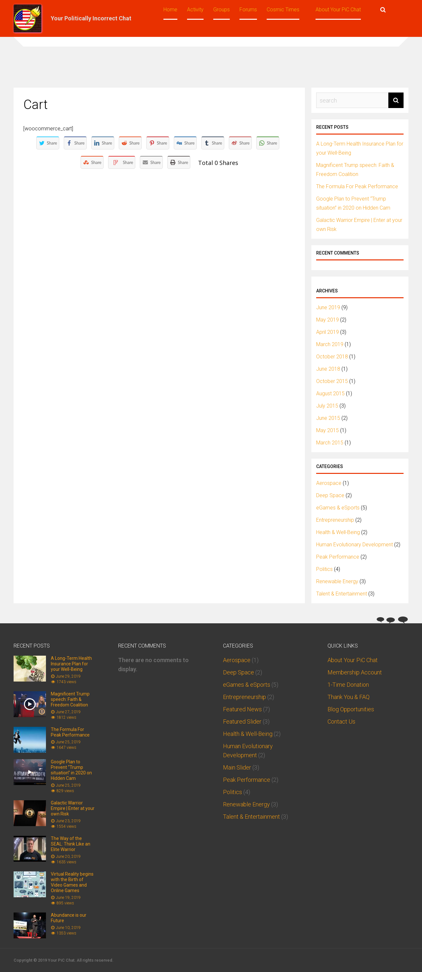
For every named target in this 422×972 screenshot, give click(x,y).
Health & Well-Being (338, 532)
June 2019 (328, 307)
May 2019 (327, 320)
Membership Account (355, 672)
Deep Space (330, 495)
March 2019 (329, 344)
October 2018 (332, 357)
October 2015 (332, 381)
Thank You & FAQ (349, 697)
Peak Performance (337, 557)
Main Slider (237, 767)
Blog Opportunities (351, 709)
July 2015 (327, 406)
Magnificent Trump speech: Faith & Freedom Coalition (70, 699)
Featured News (242, 709)
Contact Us (341, 721)
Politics (324, 569)
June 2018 (328, 369)
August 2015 (330, 393)
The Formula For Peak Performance (357, 186)
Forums (248, 9)
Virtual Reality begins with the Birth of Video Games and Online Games (72, 882)
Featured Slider (242, 721)
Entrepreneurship (335, 520)
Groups (221, 9)
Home (170, 9)
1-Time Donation (348, 684)
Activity (195, 9)
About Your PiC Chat (338, 9)
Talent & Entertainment (341, 594)
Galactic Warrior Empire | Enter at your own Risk (72, 808)
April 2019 (327, 332)
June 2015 (328, 418)
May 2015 (327, 430)
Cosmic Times (283, 9)
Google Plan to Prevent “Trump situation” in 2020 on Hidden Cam (71, 770)
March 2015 (329, 443)
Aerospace (328, 483)
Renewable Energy (337, 581)
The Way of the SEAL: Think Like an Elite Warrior (70, 844)
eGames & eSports (338, 508)
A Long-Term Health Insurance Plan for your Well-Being (71, 664)
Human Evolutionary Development (354, 544)
